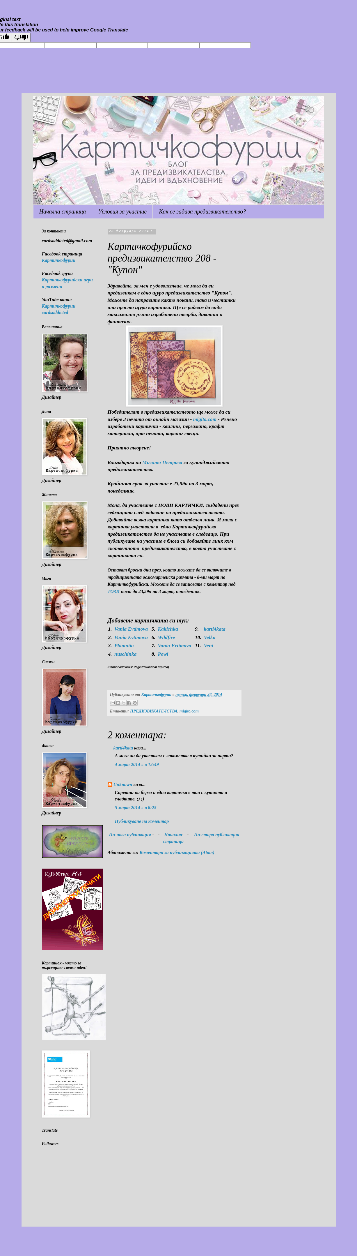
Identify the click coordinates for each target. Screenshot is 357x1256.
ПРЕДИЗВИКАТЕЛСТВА (153, 711)
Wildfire (166, 637)
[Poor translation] (21, 37)
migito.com (189, 711)
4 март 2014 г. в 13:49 (137, 764)
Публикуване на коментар (142, 821)
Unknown (122, 784)
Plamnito (124, 645)
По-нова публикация (130, 834)
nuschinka (125, 654)
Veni (208, 645)
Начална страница (62, 211)
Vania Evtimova (131, 629)
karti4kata (214, 629)
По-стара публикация (216, 834)
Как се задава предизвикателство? (202, 211)
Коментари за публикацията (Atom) (177, 852)
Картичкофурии (59, 260)
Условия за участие (122, 211)
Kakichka (168, 629)
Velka (209, 637)
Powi (163, 654)
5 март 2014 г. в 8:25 (136, 807)
